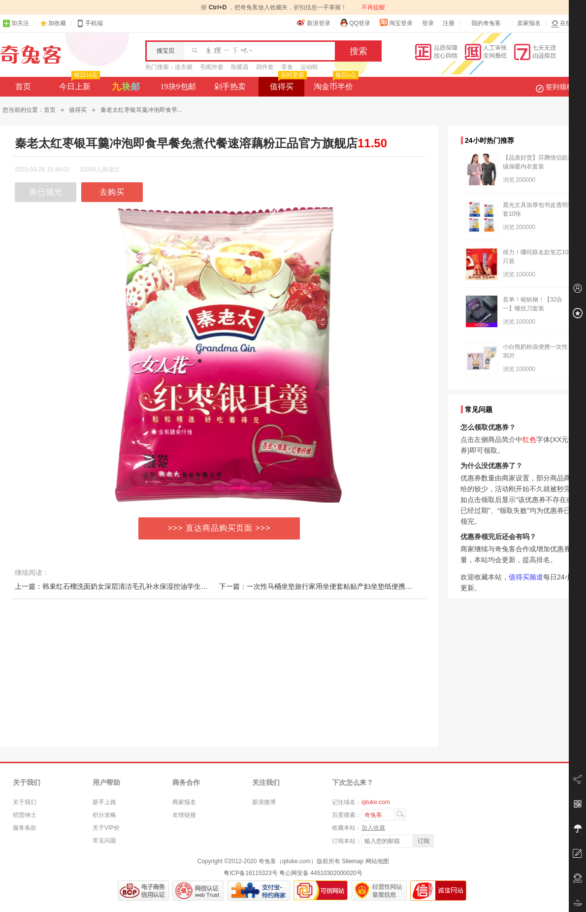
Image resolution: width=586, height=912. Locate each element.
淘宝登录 (396, 23)
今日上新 (78, 84)
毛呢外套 (212, 67)
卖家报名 (529, 23)
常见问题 (104, 840)
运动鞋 (309, 67)
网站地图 (377, 861)
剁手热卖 (230, 86)
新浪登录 (313, 23)
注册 (449, 23)
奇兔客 (31, 55)
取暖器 (240, 67)
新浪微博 (264, 802)
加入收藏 (373, 827)
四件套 (265, 67)
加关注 (15, 23)
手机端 (89, 23)
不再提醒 (373, 7)
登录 (428, 23)
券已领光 (46, 192)
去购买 (112, 192)
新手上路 (104, 802)
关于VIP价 (106, 827)
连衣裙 (184, 67)
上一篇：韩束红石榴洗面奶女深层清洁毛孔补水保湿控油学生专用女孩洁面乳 (132, 586)
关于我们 (24, 802)
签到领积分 (559, 87)
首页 (23, 86)
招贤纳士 (24, 814)
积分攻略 (104, 814)
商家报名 (184, 802)
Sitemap (352, 861)
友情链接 (184, 814)
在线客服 (567, 23)
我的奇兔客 (486, 23)
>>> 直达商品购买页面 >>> (219, 528)
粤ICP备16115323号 (250, 873)
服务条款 (24, 827)
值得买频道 (526, 577)
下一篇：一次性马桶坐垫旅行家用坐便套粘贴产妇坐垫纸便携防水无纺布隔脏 (336, 586)
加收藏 (57, 23)
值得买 (287, 84)
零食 (287, 67)
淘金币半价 (335, 84)
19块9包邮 (178, 86)
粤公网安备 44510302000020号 (320, 873)
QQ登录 (354, 23)
